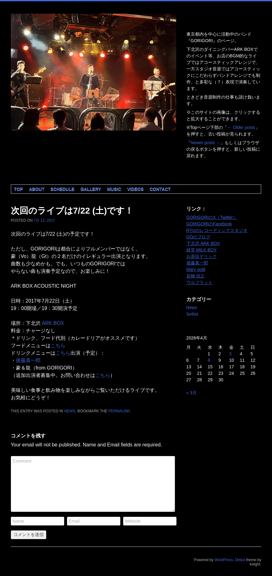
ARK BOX (53, 323)
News (69, 411)
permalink (119, 411)
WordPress (224, 560)
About (36, 189)
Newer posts (206, 142)
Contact (160, 189)
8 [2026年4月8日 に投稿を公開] (209, 360)
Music (114, 189)
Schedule (62, 189)
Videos (135, 189)
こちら (58, 345)
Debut (240, 560)
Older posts (241, 127)
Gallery (90, 189)
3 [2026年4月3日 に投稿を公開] (230, 353)
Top (18, 189)
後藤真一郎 (28, 360)
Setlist (192, 314)
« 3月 (191, 392)
